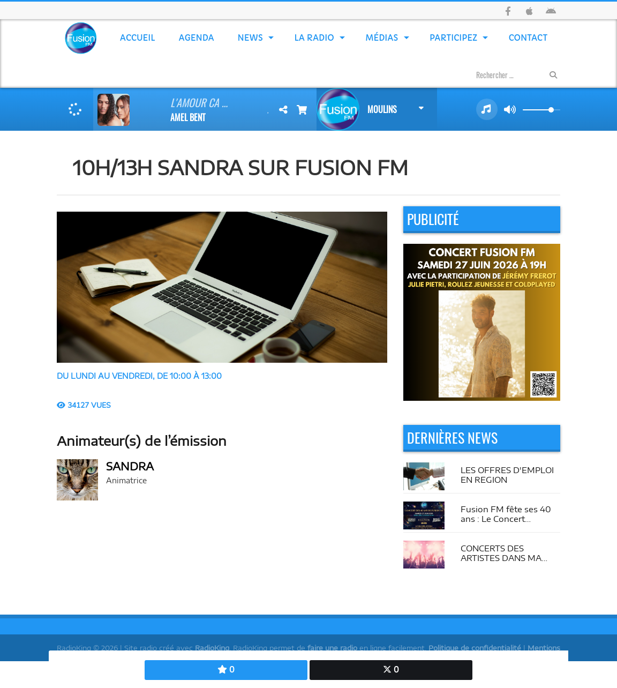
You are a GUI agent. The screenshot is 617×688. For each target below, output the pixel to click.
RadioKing (212, 648)
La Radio (314, 38)
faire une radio (332, 648)
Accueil (137, 38)
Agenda (196, 38)
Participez (453, 38)
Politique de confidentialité (474, 648)
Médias (382, 38)
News (250, 38)
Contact (528, 38)
